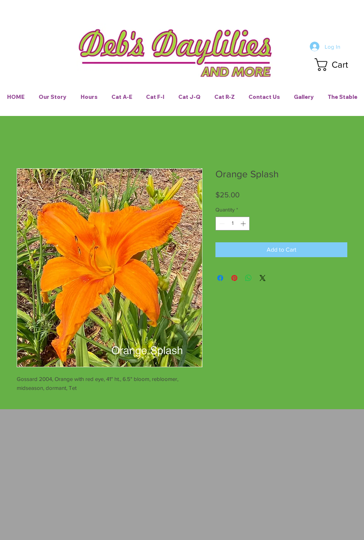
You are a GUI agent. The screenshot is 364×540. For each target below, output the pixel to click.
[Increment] (243, 223)
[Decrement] (221, 223)
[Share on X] (262, 278)
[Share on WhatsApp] (248, 278)
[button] (338, 64)
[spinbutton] (232, 223)
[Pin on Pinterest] (234, 278)
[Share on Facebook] (220, 278)
